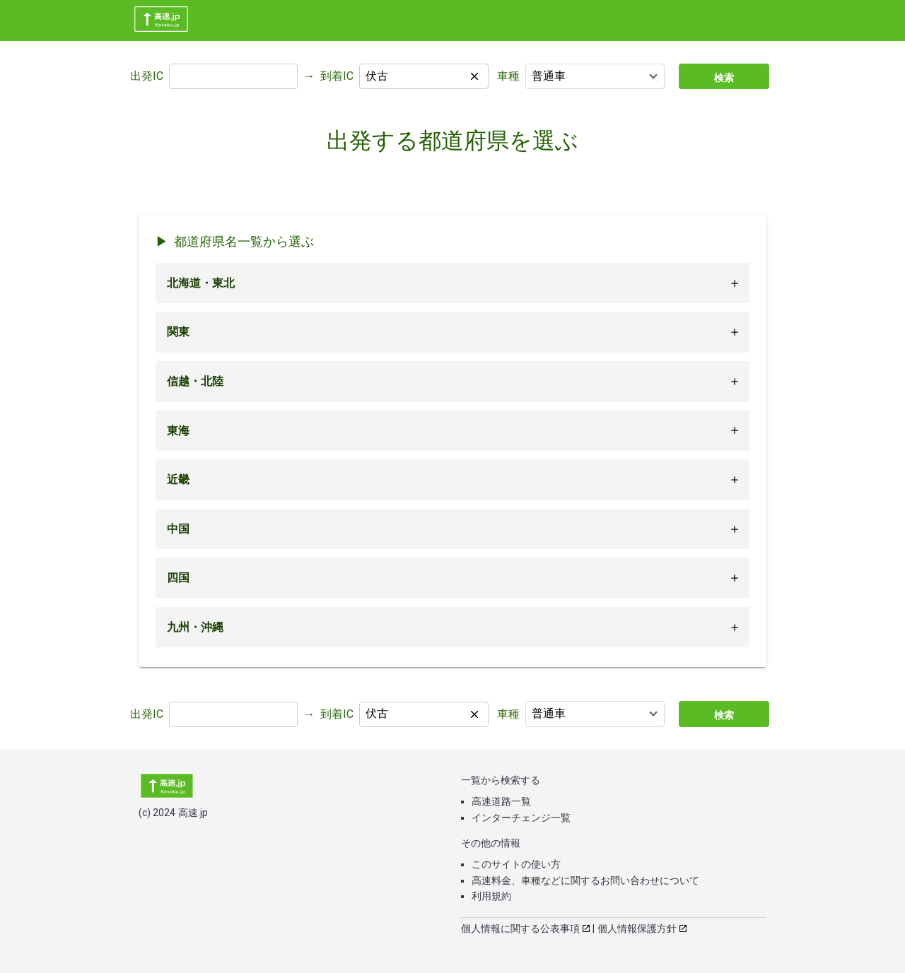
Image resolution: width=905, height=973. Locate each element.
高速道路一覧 (501, 801)
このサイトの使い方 (516, 864)
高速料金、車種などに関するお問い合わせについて (585, 880)
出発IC (146, 76)
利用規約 (491, 896)
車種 (508, 76)
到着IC (337, 76)
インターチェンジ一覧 (521, 817)
